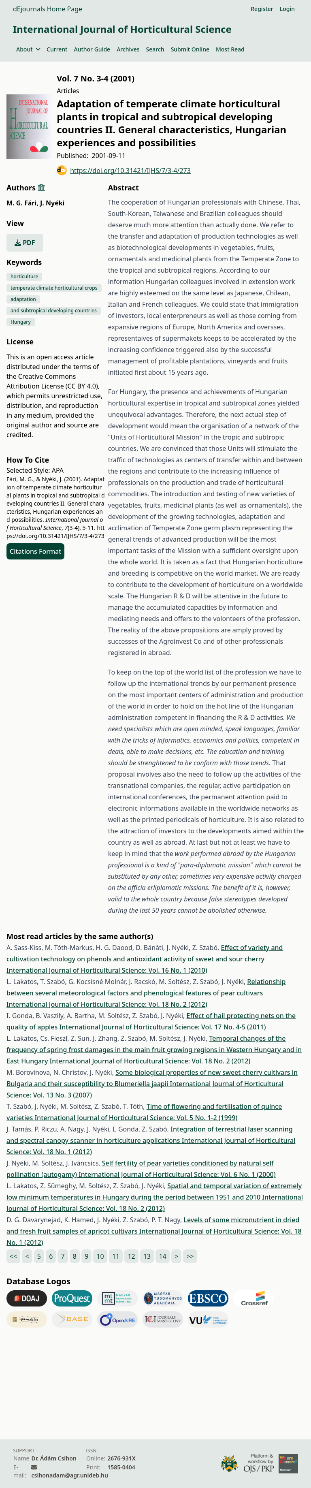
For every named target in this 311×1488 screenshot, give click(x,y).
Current (57, 49)
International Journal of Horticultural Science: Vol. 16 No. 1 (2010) (106, 970)
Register (262, 9)
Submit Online (190, 49)
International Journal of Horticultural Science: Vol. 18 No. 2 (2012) (106, 1004)
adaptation (23, 299)
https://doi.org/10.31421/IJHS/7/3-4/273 (124, 170)
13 (147, 1256)
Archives (128, 49)
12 (131, 1256)
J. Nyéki (52, 203)
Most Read (230, 49)
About (28, 49)
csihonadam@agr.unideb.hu (69, 1475)
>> (190, 1256)
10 (100, 1256)
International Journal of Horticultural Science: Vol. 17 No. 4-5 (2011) (163, 1027)
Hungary (21, 321)
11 (115, 1256)
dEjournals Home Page (47, 8)
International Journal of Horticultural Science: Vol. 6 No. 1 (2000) (177, 1174)
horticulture (24, 276)
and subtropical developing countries (54, 310)
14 (162, 1256)
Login (287, 9)
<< (13, 1256)
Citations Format (35, 551)
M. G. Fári (22, 203)
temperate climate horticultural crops (54, 287)
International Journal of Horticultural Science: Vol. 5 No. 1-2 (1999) (135, 1117)
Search (155, 49)
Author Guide (92, 49)
